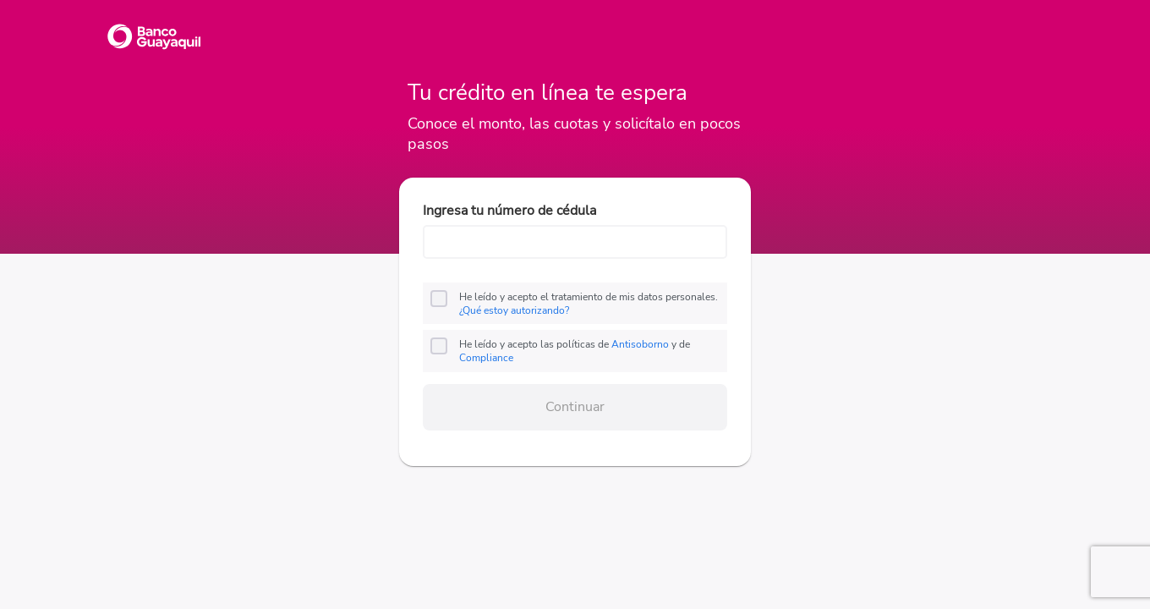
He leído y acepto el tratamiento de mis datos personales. (588, 303)
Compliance (486, 358)
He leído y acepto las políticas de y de (574, 351)
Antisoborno (640, 344)
